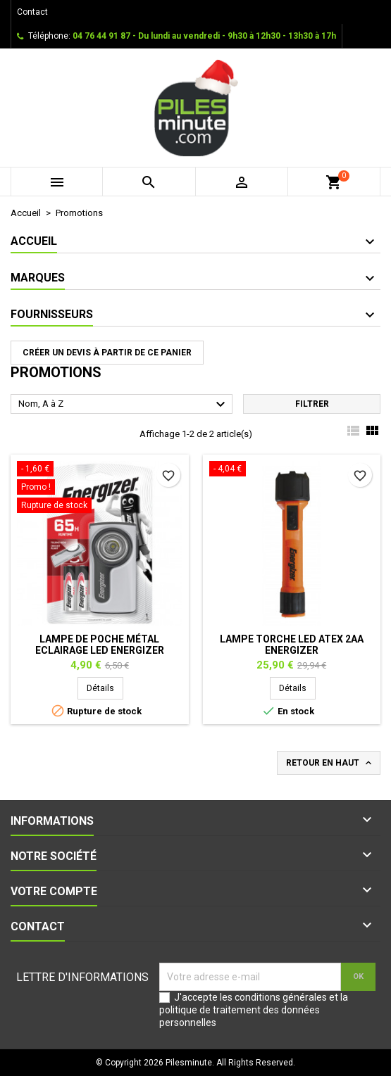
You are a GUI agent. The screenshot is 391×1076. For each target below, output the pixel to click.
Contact (32, 12)
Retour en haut (330, 762)
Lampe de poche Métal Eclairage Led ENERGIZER (99, 644)
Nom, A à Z (123, 404)
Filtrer (312, 404)
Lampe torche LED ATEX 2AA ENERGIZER (292, 644)
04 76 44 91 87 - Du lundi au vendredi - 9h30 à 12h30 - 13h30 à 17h (204, 36)
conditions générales (281, 997)
